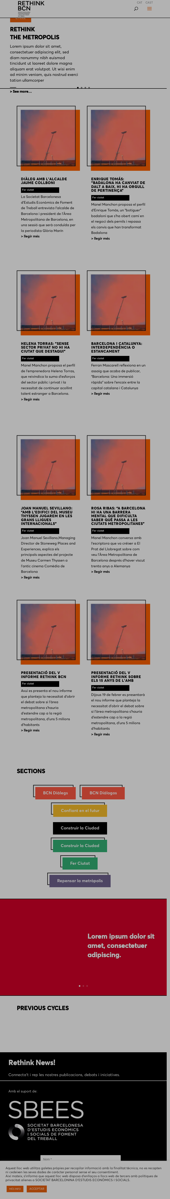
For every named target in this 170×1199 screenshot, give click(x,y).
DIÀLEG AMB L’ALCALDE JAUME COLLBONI (44, 182)
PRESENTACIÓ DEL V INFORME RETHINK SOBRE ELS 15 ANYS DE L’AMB (118, 678)
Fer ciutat (28, 191)
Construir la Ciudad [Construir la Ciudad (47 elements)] (81, 846)
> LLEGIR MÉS (30, 237)
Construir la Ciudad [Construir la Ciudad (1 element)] (81, 829)
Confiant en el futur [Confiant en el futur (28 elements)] (81, 811)
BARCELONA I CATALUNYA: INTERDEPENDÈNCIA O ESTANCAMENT (118, 349)
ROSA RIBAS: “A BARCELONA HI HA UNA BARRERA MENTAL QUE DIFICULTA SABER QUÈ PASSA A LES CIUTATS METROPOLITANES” (121, 517)
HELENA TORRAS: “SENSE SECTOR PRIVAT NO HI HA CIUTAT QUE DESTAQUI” (45, 349)
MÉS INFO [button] (15, 1189)
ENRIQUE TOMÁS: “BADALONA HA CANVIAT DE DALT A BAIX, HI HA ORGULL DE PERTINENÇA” (120, 186)
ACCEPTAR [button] (36, 1189)
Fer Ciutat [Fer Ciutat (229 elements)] (82, 864)
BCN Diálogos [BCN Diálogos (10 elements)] (105, 794)
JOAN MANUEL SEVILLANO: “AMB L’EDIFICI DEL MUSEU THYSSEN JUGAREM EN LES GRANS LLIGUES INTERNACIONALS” (47, 517)
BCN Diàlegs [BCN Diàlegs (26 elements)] (57, 794)
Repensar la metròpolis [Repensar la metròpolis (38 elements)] (82, 882)
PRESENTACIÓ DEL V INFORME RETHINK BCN (43, 677)
